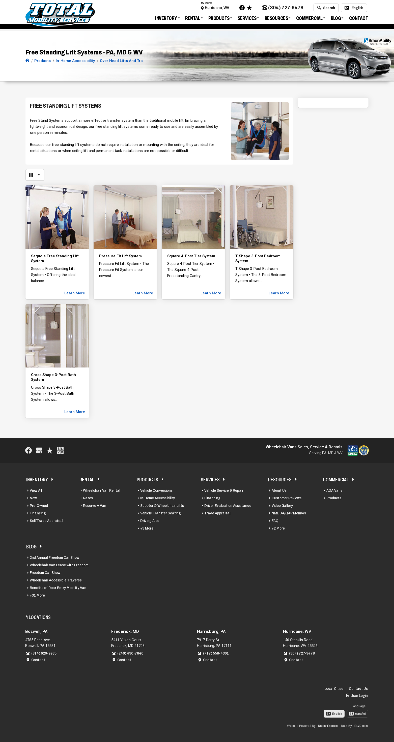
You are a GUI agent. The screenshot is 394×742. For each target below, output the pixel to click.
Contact (358, 18)
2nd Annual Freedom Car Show (54, 557)
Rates (88, 498)
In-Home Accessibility (157, 498)
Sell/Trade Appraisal (46, 521)
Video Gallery (282, 506)
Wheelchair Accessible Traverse (56, 580)
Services (247, 18)
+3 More (146, 528)
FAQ (275, 521)
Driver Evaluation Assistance (227, 506)
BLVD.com (361, 726)
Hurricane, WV (217, 8)
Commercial (309, 18)
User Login (357, 695)
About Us (279, 490)
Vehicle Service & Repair (223, 490)
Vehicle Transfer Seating (160, 513)
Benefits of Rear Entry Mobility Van (58, 588)
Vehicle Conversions (156, 490)
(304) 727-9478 (282, 8)
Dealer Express (328, 726)
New (33, 498)
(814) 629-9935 (44, 653)
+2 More (278, 528)
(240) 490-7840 (130, 653)
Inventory (166, 18)
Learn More (74, 293)
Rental (192, 18)
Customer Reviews (286, 498)
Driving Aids (149, 521)
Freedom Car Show (45, 573)
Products (219, 18)
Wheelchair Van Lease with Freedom (59, 565)
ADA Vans (334, 490)
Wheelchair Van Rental (101, 490)
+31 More (37, 595)
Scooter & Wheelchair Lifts (162, 506)
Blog (336, 18)
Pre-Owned (39, 506)
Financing (38, 513)
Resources (276, 18)
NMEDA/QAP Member (289, 513)
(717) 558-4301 (216, 653)
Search (326, 8)
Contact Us (358, 689)
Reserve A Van (94, 506)
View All (36, 490)
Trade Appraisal (217, 513)
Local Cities (333, 689)
